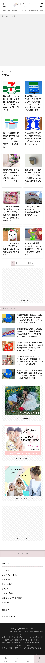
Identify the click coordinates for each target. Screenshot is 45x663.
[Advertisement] (22, 41)
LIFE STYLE (6, 10)
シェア (17, 659)
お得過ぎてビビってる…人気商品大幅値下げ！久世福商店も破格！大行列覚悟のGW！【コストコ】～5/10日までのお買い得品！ (29, 332)
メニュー (28, 659)
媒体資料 (5, 589)
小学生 (14, 16)
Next (30, 263)
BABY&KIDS (33, 10)
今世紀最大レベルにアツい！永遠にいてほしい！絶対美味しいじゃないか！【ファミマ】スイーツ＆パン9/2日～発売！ (33, 103)
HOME (6, 16)
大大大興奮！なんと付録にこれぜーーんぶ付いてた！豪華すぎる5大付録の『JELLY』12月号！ (11, 175)
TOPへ (39, 659)
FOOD (24, 10)
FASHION (15, 10)
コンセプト (6, 570)
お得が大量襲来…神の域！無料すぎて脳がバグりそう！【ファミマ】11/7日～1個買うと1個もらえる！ (11, 140)
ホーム (5, 659)
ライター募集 (7, 593)
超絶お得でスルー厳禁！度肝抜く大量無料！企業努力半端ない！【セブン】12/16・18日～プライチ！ (11, 103)
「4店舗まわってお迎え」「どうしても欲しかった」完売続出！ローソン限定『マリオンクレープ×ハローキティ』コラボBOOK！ (30, 360)
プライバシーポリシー (11, 575)
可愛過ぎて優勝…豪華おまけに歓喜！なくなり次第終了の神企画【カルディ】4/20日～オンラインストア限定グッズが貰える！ (29, 319)
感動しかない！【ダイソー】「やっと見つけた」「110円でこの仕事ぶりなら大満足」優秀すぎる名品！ (33, 177)
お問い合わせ (7, 584)
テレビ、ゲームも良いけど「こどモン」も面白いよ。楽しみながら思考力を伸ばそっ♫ (11, 248)
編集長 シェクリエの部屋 (12, 598)
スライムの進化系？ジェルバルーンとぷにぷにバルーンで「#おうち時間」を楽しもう (33, 248)
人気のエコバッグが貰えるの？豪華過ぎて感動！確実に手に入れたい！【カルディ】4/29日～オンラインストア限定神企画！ (29, 374)
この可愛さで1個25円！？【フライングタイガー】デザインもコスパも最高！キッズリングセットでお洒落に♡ (11, 213)
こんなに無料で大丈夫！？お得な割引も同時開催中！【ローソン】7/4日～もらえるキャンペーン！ (33, 138)
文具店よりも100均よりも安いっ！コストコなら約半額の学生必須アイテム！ (33, 210)
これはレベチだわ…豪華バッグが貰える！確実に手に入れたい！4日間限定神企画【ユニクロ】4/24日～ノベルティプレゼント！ (30, 346)
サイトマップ (7, 579)
